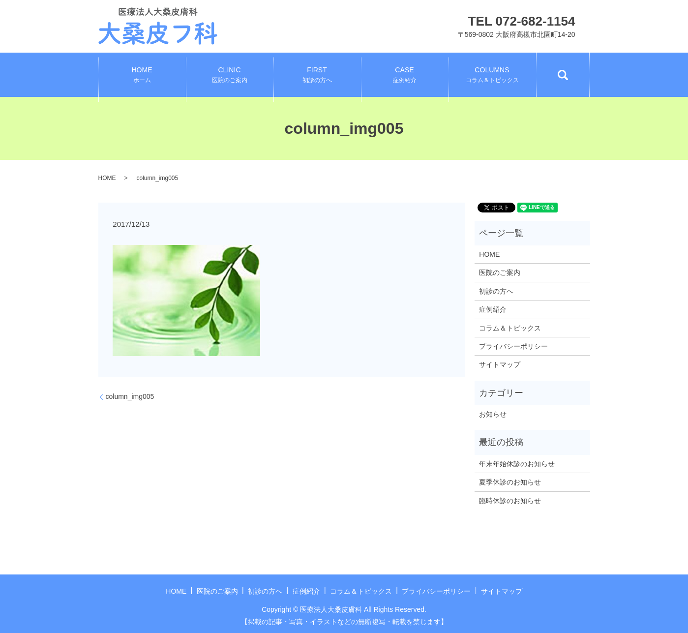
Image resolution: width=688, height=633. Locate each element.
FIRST (317, 75)
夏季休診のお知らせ (510, 482)
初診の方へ (496, 291)
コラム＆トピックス (510, 328)
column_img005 (130, 396)
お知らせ (493, 414)
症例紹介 (493, 309)
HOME (142, 75)
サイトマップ (499, 364)
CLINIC (229, 75)
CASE (405, 75)
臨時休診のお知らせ (510, 501)
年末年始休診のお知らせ (517, 464)
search (562, 75)
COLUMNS (492, 75)
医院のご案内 (499, 272)
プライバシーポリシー (513, 346)
